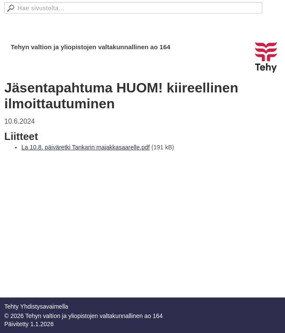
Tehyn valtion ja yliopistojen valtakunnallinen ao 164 (90, 47)
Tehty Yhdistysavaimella (36, 306)
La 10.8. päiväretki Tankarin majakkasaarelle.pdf (85, 147)
